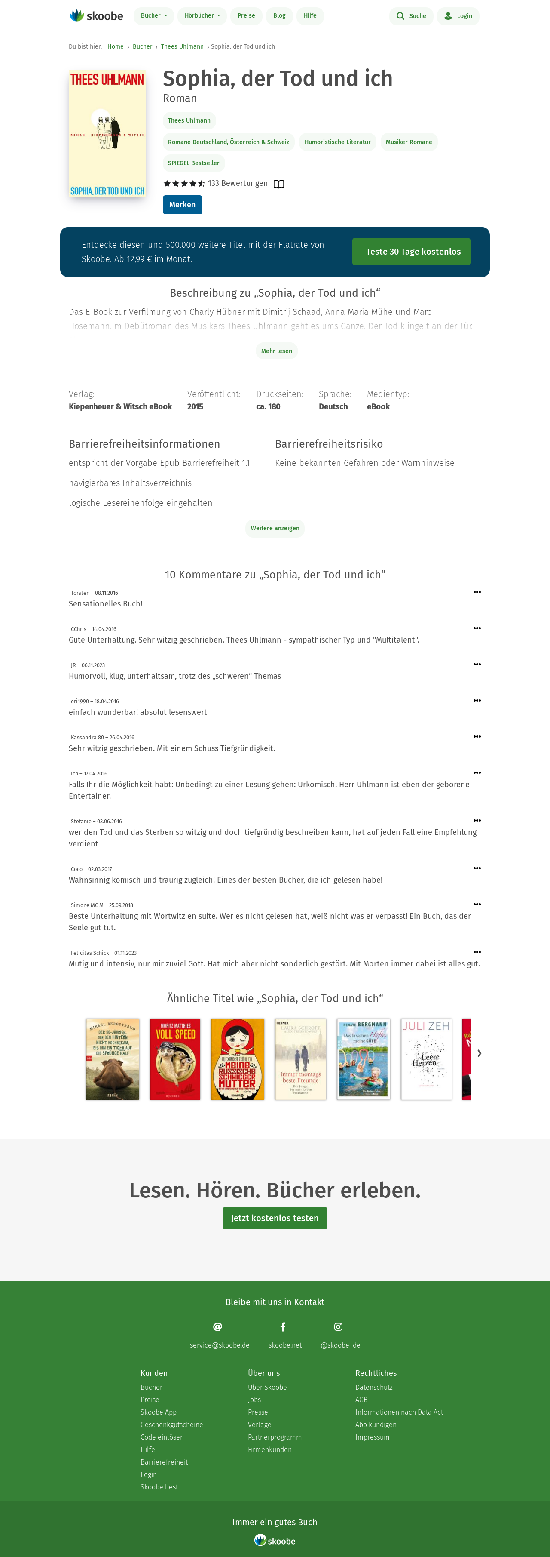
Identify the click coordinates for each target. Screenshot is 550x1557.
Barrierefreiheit (164, 1462)
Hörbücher (200, 15)
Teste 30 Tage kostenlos (413, 251)
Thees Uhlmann (182, 46)
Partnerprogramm (275, 1437)
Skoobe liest (159, 1487)
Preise (246, 15)
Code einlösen (162, 1437)
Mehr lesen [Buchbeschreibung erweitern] (276, 351)
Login (458, 15)
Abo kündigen (376, 1425)
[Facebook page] (285, 1335)
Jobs (254, 1400)
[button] (479, 1053)
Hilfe (310, 15)
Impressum (372, 1437)
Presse (258, 1412)
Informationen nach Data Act (399, 1412)
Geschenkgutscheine (172, 1425)
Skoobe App (159, 1412)
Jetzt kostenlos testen (275, 1218)
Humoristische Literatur (338, 142)
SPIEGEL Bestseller (194, 163)
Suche (411, 15)
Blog (279, 15)
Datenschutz (374, 1387)
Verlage (260, 1425)
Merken (182, 204)
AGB (361, 1400)
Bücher (151, 15)
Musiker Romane (409, 142)
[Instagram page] (340, 1335)
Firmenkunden (270, 1450)
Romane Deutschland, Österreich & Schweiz (228, 142)
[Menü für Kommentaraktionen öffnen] (477, 592)
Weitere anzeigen (275, 528)
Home (115, 46)
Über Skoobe (267, 1387)
